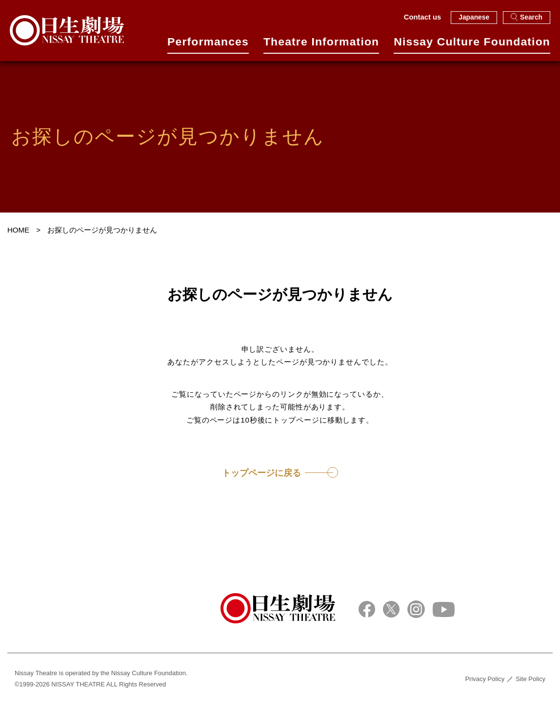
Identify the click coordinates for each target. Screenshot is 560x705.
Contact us (422, 17)
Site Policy (530, 679)
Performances (208, 45)
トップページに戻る (261, 473)
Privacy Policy (484, 679)
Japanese (474, 17)
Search (526, 17)
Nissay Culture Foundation (472, 45)
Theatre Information (321, 45)
